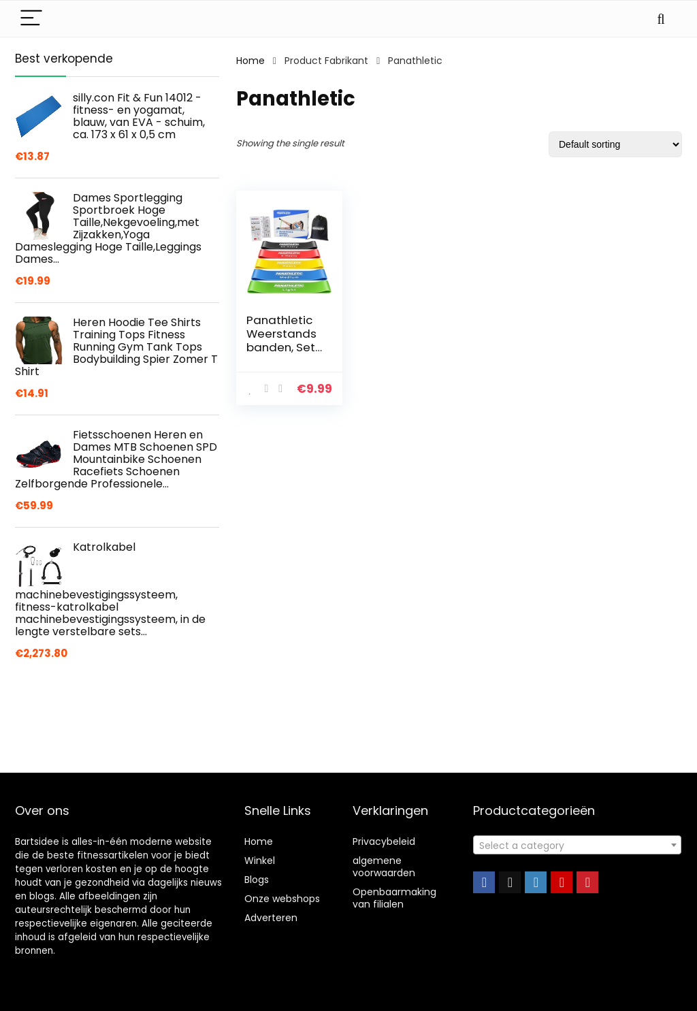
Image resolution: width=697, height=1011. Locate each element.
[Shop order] (615, 144)
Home (250, 60)
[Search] (661, 19)
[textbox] (577, 845)
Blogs (256, 879)
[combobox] (577, 844)
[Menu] (31, 19)
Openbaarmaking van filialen (394, 898)
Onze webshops (282, 898)
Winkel (259, 860)
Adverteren (270, 918)
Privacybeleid (384, 841)
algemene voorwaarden (384, 867)
